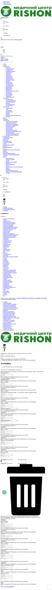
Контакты (5, 139)
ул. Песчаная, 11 (7, 35)
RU (4, 50)
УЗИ (7, 109)
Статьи (4, 148)
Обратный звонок (7, 4)
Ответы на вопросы (7, 142)
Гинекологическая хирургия (9, 228)
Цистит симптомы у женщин (9, 304)
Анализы (8, 116)
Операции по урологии (11, 122)
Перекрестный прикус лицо (9, 316)
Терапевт (5, 253)
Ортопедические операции (12, 135)
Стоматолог (6, 239)
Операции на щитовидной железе (13, 131)
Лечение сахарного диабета (12, 90)
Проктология (9, 82)
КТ (4, 295)
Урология (8, 73)
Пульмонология (9, 86)
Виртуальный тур (7, 141)
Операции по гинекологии (12, 125)
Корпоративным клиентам (9, 153)
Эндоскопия (9, 110)
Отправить (3, 427)
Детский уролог (9, 105)
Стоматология (9, 70)
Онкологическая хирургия (12, 124)
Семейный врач (6, 244)
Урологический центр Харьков (10, 227)
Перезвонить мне (4, 379)
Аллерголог (6, 261)
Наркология (8, 95)
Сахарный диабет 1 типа (8, 315)
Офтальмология (9, 78)
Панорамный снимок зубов (9, 323)
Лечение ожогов (7, 318)
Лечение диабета (7, 280)
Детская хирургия (10, 132)
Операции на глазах (10, 126)
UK (4, 49)
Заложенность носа (7, 326)
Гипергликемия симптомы (9, 312)
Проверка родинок (7, 286)
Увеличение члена (7, 276)
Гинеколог (5, 269)
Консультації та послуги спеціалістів (11, 149)
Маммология (9, 88)
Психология (8, 92)
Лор (4, 251)
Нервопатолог (6, 245)
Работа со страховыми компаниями (11, 154)
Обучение (5, 152)
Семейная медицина (10, 71)
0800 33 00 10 (6, 1)
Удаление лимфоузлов (8, 224)
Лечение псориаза (10, 68)
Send (2, 584)
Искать (2, 57)
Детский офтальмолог (11, 100)
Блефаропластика (7, 303)
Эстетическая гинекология (9, 271)
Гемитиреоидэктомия (8, 226)
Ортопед (5, 257)
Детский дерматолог (10, 101)
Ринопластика (9, 128)
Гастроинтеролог (7, 254)
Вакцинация (9, 87)
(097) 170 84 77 (6, 2)
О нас (4, 63)
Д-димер (5, 301)
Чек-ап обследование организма (10, 256)
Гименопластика (7, 275)
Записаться (3, 388)
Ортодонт (5, 243)
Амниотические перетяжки (9, 305)
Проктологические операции (12, 133)
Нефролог (5, 260)
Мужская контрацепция (8, 311)
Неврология (8, 75)
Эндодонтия (6, 267)
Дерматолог (6, 246)
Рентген (8, 113)
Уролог (4, 248)
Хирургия (8, 67)
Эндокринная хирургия (8, 330)
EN (4, 52)
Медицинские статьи (8, 277)
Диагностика (6, 138)
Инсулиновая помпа (7, 281)
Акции (4, 143)
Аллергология (9, 83)
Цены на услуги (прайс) (8, 218)
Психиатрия (9, 93)
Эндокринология (10, 84)
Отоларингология (10, 79)
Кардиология (9, 77)
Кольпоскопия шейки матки (9, 270)
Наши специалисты (7, 147)
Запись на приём (4, 59)
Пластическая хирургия (8, 233)
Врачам (5, 151)
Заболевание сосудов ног (9, 320)
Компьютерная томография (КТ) (13, 115)
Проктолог (5, 255)
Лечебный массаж (10, 97)
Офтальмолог (6, 250)
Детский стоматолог (8, 240)
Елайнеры (5, 310)
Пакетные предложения (8, 144)
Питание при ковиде (8, 328)
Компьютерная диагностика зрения (11, 317)
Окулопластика (9, 127)
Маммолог (5, 265)
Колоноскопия (9, 111)
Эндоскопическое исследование (10, 307)
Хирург (5, 219)
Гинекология (9, 72)
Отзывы (5, 155)
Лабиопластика (6, 273)
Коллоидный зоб (7, 327)
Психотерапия (9, 94)
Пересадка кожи (7, 325)
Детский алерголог (10, 104)
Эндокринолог (6, 262)
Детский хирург (9, 99)
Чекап (4, 117)
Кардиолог (5, 266)
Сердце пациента (7, 322)
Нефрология (9, 89)
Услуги (4, 65)
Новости (5, 146)
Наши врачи (6, 238)
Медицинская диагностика (9, 287)
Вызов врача (6, 284)
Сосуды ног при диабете (8, 321)
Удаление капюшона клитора (10, 272)
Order (2, 572)
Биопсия (8, 114)
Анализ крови (9, 108)
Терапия (8, 81)
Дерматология (9, 76)
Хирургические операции (12, 121)
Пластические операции (11, 130)
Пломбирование (7, 242)
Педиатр (8, 103)
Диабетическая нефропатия (9, 306)
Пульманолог (6, 264)
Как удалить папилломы (8, 314)
